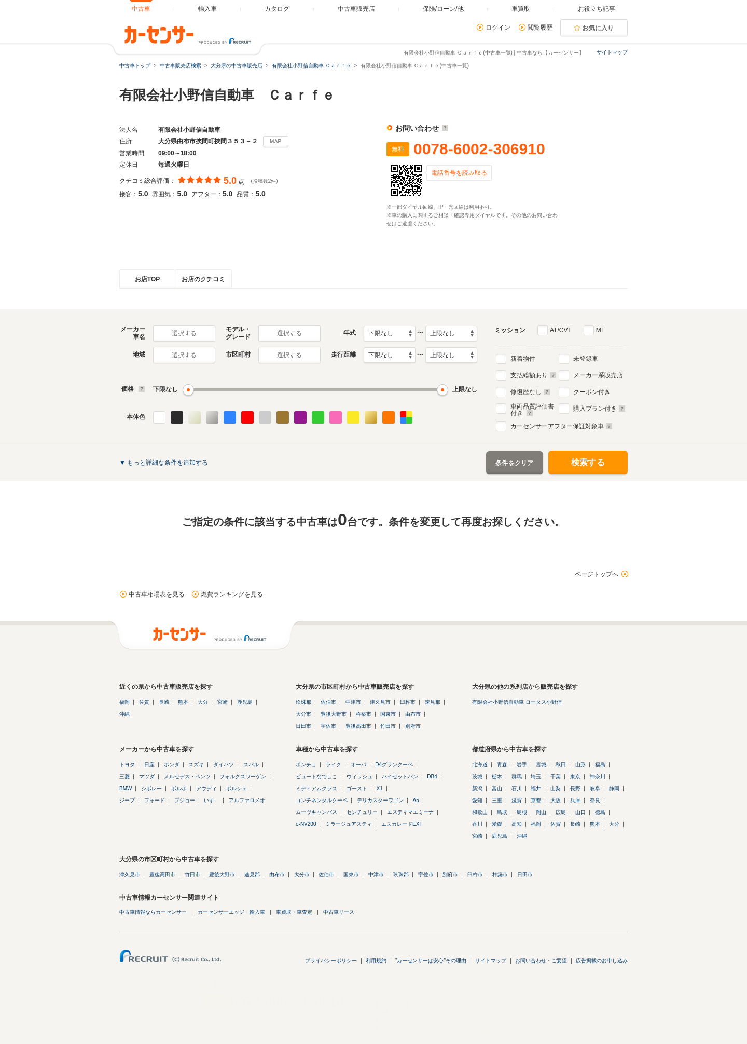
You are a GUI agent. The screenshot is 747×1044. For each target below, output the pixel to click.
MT (600, 330)
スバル (251, 764)
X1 (380, 788)
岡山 (541, 812)
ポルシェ (236, 788)
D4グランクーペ (394, 764)
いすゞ (211, 800)
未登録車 (585, 358)
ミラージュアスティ (348, 824)
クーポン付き (592, 392)
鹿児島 (245, 702)
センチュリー (362, 812)
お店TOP (147, 279)
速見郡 (432, 702)
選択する (184, 333)
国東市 (388, 714)
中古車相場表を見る (157, 594)
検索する (588, 462)
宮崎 (222, 702)
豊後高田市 (358, 726)
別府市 (413, 726)
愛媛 (497, 824)
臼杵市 (408, 702)
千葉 (555, 776)
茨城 (477, 776)
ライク (333, 764)
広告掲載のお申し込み (602, 961)
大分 (203, 702)
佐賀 (144, 702)
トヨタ (127, 764)
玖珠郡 (303, 702)
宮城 (541, 764)
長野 (575, 788)
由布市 (413, 714)
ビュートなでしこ (316, 776)
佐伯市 (328, 702)
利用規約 (376, 961)
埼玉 (536, 776)
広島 (561, 812)
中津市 (353, 702)
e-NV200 (306, 824)
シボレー (151, 788)
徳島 (600, 812)
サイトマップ (612, 52)
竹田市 (388, 726)
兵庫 (575, 800)
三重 (497, 800)
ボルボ (179, 788)
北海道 (480, 764)
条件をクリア (514, 463)
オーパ (358, 764)
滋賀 (516, 800)
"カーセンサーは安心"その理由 (430, 961)
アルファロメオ (247, 800)
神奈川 (597, 776)
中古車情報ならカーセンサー (153, 912)
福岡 (124, 702)
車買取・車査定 (294, 912)
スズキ (196, 764)
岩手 (522, 764)
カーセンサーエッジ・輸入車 (231, 912)
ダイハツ (223, 764)
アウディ (206, 788)
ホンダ (171, 764)
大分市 (303, 714)
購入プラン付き (599, 408)
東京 (575, 776)
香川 (477, 824)
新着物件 (522, 358)
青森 (502, 764)
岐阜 (595, 788)
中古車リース (338, 912)
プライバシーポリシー (331, 961)
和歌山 (480, 812)
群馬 (516, 776)
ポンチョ (306, 764)
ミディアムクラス (316, 788)
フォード (154, 800)
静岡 (614, 788)
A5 (416, 800)
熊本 (183, 702)
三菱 (124, 776)
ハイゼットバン (400, 776)
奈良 (595, 800)
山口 (580, 812)
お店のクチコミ (203, 279)
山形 (580, 764)
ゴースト (357, 788)
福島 (600, 764)
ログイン (498, 27)
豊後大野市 (334, 714)
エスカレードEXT (401, 824)
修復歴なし (530, 392)
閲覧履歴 (540, 27)
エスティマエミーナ (410, 812)
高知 (516, 824)
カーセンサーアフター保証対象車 (561, 426)
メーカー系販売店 (598, 375)
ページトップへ (596, 574)
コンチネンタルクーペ (322, 800)
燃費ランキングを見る (232, 594)
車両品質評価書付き (532, 408)
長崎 (164, 702)
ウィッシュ (359, 776)
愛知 (477, 800)
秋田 (561, 764)
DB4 (432, 776)
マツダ (147, 776)
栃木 (497, 776)
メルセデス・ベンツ (187, 776)
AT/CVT (561, 330)
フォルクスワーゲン (242, 776)
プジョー (184, 800)
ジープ (127, 800)
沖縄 (124, 714)
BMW (125, 788)
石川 (516, 788)
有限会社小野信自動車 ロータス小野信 (517, 702)
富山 (497, 788)
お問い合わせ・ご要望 (541, 961)
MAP (276, 141)
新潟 (477, 788)
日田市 (303, 726)
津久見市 (380, 702)
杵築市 (363, 714)
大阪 (555, 800)
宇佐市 (328, 726)
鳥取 (502, 812)
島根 (522, 812)
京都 (536, 800)
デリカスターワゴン (380, 800)
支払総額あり (533, 375)
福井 (536, 788)
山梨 (555, 788)
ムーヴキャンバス (316, 812)
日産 (149, 764)
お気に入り (598, 28)
